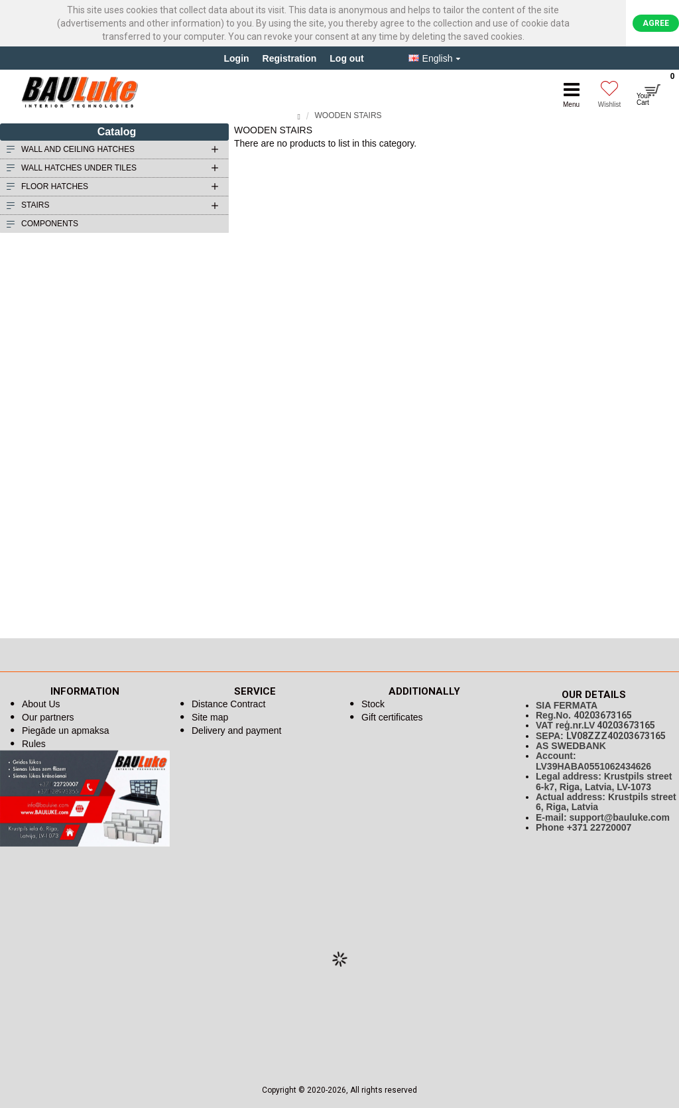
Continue (661, 154)
